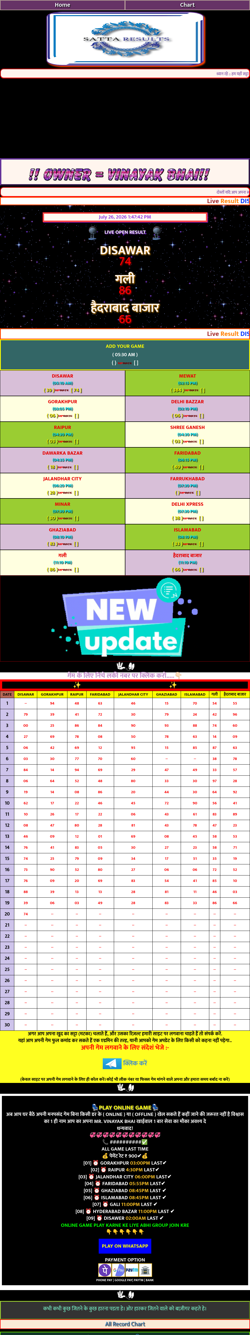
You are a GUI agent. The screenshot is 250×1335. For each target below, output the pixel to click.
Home (62, 5)
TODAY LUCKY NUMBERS (126, 685)
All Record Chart (125, 1324)
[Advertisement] (125, 118)
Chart (187, 5)
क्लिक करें (125, 1063)
